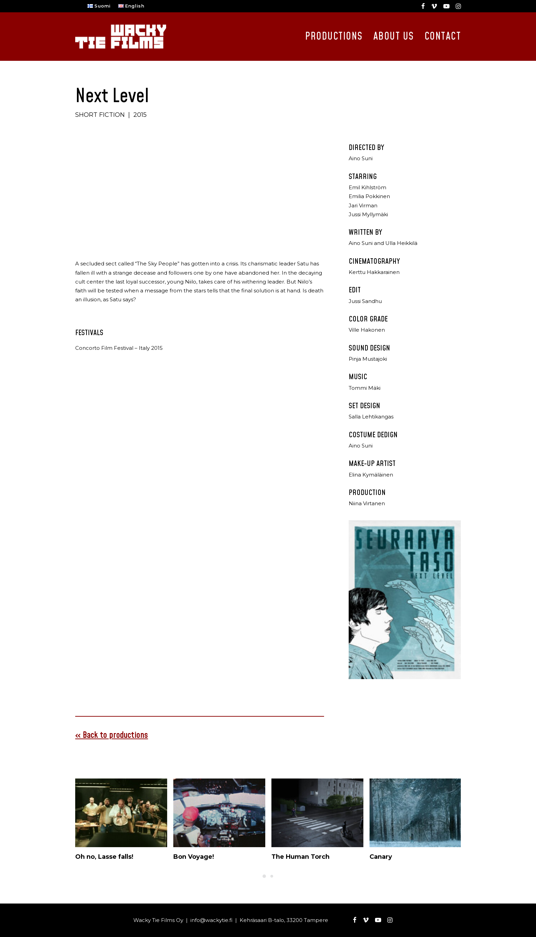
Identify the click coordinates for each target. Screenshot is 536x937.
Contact (443, 36)
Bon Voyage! (193, 856)
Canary (381, 856)
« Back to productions (111, 735)
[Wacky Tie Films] (120, 37)
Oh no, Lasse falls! (104, 856)
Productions (334, 36)
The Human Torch (300, 856)
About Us (393, 36)
